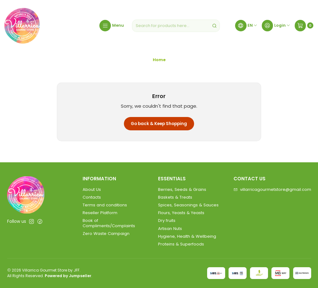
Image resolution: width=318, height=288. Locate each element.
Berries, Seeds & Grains (182, 189)
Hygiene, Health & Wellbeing (187, 236)
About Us (92, 189)
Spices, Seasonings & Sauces (188, 205)
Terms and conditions (105, 205)
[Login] (276, 25)
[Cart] (304, 25)
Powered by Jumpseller (68, 275)
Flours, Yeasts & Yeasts (181, 213)
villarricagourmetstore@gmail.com (272, 189)
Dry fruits (166, 220)
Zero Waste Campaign (106, 233)
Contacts (92, 197)
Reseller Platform (100, 213)
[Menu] (111, 25)
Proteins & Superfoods (181, 244)
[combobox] (176, 26)
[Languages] (246, 25)
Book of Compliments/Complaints (109, 223)
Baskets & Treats (175, 197)
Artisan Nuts (170, 229)
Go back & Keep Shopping (159, 124)
